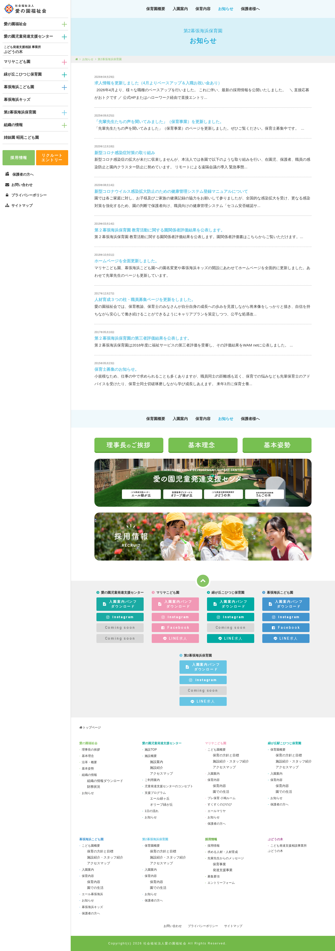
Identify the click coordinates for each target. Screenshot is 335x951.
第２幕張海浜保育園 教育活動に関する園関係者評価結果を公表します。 (159, 230)
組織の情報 (13, 125)
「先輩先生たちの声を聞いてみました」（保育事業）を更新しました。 (159, 122)
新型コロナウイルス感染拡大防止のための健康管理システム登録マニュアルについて (171, 191)
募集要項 (214, 876)
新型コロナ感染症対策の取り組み (124, 153)
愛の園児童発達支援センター (28, 36)
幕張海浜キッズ (17, 99)
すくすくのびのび (220, 804)
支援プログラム (155, 793)
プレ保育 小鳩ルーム (222, 798)
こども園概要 (217, 749)
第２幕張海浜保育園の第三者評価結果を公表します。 (142, 338)
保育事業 (219, 864)
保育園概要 (155, 9)
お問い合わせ (19, 185)
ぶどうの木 (13, 52)
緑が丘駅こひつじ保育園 (284, 743)
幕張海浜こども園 (19, 87)
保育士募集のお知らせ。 (116, 369)
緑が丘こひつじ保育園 (23, 74)
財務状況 (93, 786)
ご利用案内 (152, 780)
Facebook (175, 627)
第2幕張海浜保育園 (20, 112)
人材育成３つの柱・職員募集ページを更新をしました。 (144, 299)
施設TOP (151, 749)
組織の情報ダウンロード (105, 781)
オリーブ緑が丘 (161, 804)
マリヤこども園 (17, 61)
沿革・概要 (89, 762)
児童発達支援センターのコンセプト (169, 786)
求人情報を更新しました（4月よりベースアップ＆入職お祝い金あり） (158, 83)
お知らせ (225, 9)
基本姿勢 (88, 768)
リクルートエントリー (52, 157)
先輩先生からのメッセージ (226, 858)
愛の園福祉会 (15, 24)
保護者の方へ (217, 823)
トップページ (92, 727)
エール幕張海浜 (92, 894)
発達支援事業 (223, 870)
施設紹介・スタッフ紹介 (231, 761)
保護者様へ (250, 9)
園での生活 (221, 792)
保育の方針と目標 (226, 755)
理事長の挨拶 (91, 749)
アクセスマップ (161, 773)
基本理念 (88, 756)
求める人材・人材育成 (223, 852)
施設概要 (151, 756)
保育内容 (203, 9)
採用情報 (18, 157)
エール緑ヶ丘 (160, 798)
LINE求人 (175, 638)
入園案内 (180, 9)
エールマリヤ (217, 811)
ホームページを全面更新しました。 (126, 261)
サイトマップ (19, 205)
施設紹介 (156, 768)
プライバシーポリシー (26, 195)
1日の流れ (152, 811)
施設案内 (156, 762)
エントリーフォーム (221, 883)
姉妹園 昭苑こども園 (21, 137)
